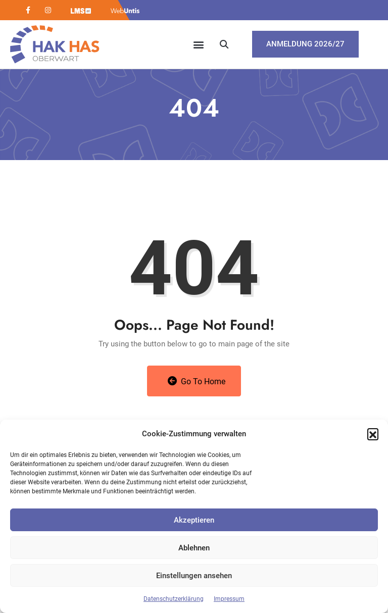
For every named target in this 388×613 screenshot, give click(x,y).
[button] (373, 434)
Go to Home (197, 381)
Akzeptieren (194, 520)
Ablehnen (194, 547)
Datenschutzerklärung (173, 598)
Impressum (229, 598)
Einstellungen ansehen (194, 575)
